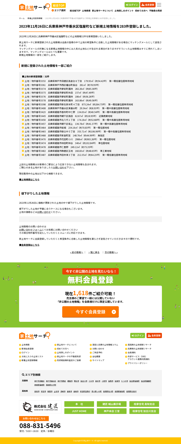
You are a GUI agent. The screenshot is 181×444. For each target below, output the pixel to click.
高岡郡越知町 (120, 391)
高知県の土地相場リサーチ (139, 344)
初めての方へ (141, 10)
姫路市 (70, 381)
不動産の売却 (155, 10)
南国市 (49, 391)
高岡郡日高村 (131, 391)
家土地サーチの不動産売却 (69, 356)
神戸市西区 (62, 381)
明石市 (76, 381)
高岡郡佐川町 (108, 391)
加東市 (117, 381)
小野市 (104, 381)
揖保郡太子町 (51, 385)
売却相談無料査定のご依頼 (69, 360)
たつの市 (124, 381)
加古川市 (83, 381)
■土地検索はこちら (29, 179)
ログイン (132, 4)
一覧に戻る (94, 252)
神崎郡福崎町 (39, 385)
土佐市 (56, 391)
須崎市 (62, 391)
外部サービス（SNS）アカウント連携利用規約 (138, 358)
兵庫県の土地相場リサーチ (139, 348)
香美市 (75, 391)
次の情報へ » (111, 252)
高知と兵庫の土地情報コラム (105, 344)
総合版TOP (75, 10)
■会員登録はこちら (29, 245)
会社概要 (96, 356)
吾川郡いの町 (96, 391)
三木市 (91, 381)
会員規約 (132, 352)
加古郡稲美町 (134, 381)
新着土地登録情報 (35, 18)
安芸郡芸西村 (85, 391)
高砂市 (97, 381)
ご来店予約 (97, 352)
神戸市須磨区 (39, 381)
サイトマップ (98, 360)
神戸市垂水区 (51, 381)
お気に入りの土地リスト (32, 356)
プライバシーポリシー (137, 363)
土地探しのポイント (124, 10)
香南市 (69, 391)
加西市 (110, 381)
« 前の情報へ (76, 252)
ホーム (22, 18)
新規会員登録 (28, 348)
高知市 (36, 391)
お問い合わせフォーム (30, 229)
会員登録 (148, 4)
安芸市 (43, 391)
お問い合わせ (60, 167)
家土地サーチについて (102, 10)
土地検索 (86, 10)
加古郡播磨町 (146, 381)
